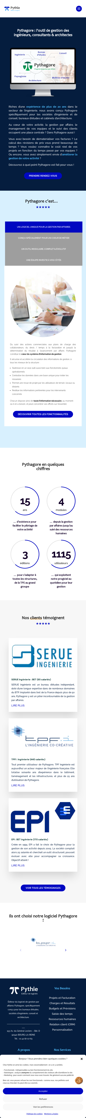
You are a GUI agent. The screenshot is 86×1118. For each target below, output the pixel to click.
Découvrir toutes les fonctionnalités (43, 414)
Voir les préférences (43, 1107)
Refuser (43, 1099)
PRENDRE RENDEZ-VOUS (43, 175)
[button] (81, 1058)
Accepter (43, 1091)
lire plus (17, 705)
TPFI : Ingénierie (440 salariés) (28, 759)
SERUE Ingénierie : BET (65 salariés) (31, 679)
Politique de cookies (35, 1114)
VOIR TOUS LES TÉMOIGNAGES (43, 888)
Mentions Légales (51, 1114)
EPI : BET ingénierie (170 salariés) (29, 839)
